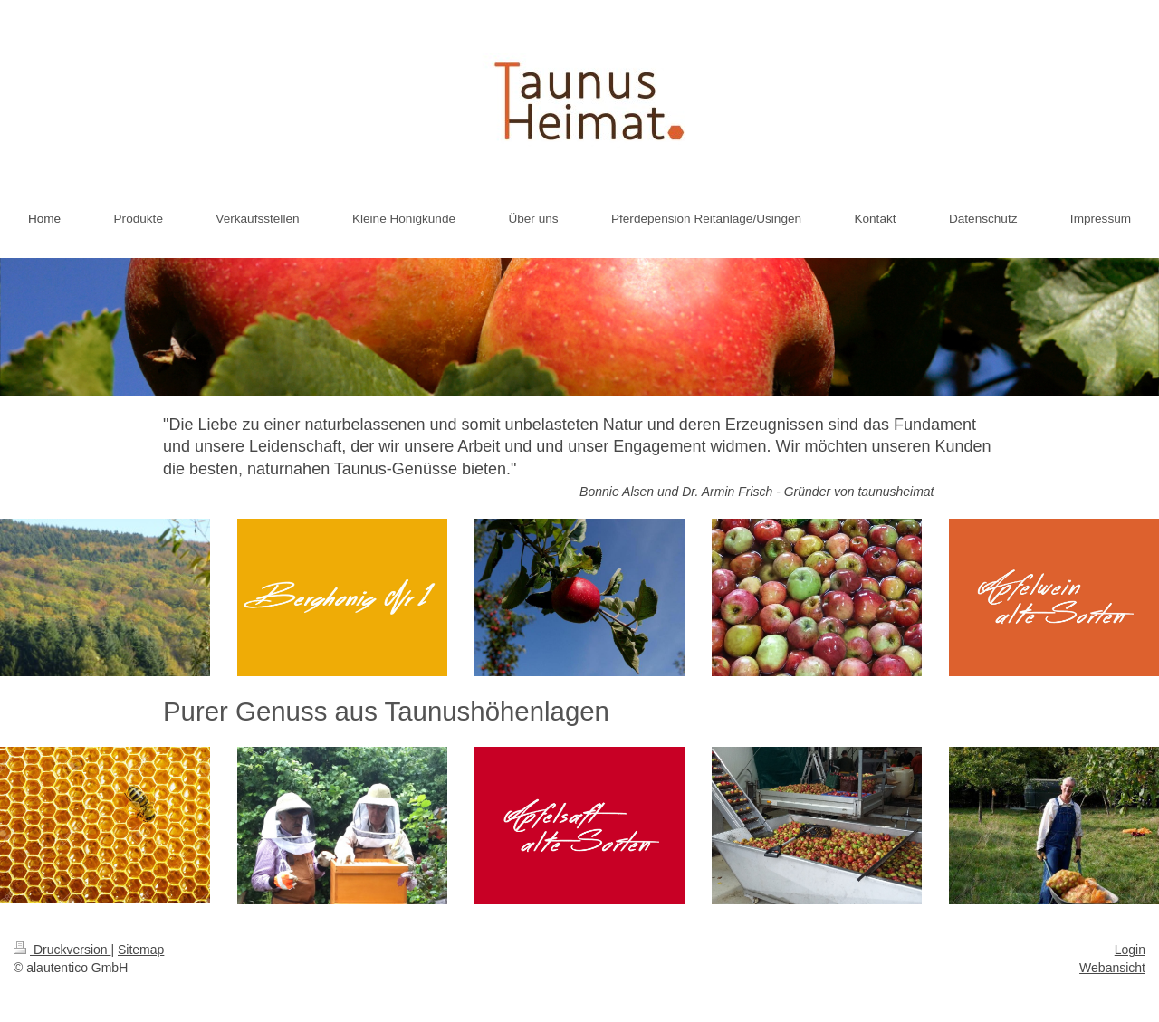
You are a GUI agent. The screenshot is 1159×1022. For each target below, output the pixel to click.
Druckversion (62, 949)
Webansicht (1112, 967)
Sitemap (141, 949)
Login (1130, 949)
